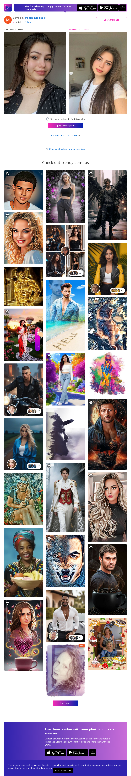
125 (27, 21)
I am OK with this (63, 770)
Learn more (46, 768)
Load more (65, 703)
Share (111, 19)
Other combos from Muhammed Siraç (65, 149)
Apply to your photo (65, 125)
